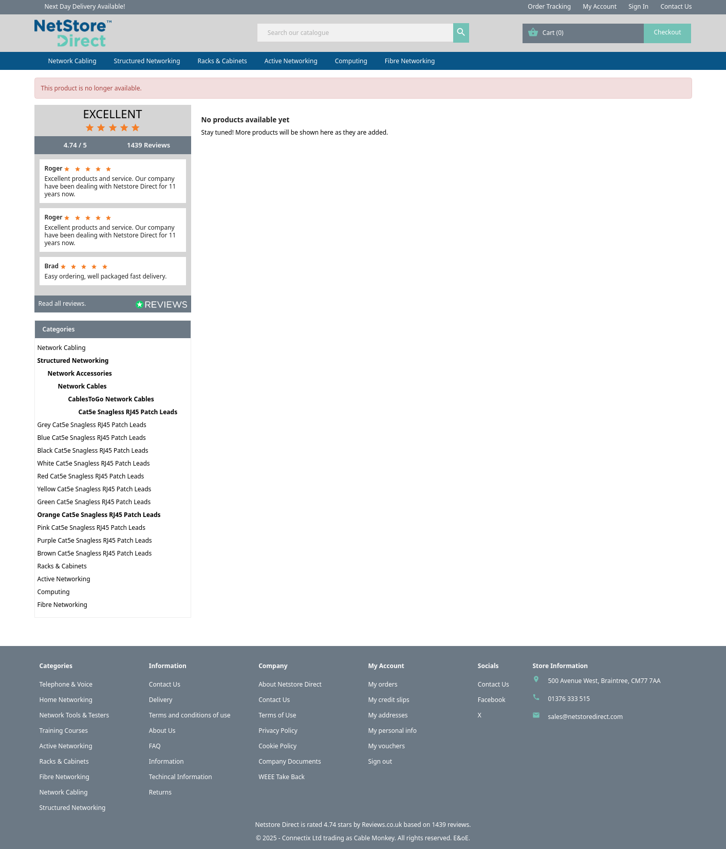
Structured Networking (147, 61)
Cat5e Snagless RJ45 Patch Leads (128, 412)
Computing (351, 61)
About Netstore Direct (290, 684)
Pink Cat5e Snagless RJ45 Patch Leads (91, 527)
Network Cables (82, 386)
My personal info (392, 730)
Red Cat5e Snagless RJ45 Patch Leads (91, 476)
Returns (160, 792)
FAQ (155, 746)
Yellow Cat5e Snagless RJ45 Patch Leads (95, 489)
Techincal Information (180, 776)
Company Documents (289, 761)
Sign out (380, 761)
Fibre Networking (410, 61)
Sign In (638, 6)
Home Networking (66, 699)
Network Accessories (80, 373)
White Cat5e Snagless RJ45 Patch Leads (94, 463)
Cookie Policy (277, 746)
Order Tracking (549, 6)
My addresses (387, 715)
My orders (382, 684)
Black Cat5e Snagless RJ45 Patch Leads (93, 450)
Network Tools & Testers (74, 715)
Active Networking (291, 61)
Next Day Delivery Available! (85, 6)
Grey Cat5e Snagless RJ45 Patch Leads (92, 424)
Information (166, 761)
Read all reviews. (62, 303)
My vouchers (386, 746)
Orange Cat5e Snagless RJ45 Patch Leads (99, 514)
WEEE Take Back (281, 776)
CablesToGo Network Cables (111, 399)
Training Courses (64, 730)
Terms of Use (277, 715)
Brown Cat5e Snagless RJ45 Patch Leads (95, 553)
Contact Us (676, 6)
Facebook (492, 699)
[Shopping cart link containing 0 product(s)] (607, 33)
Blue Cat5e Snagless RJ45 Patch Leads (92, 437)
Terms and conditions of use (190, 715)
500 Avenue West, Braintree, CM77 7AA (604, 680)
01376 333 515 (569, 698)
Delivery (161, 699)
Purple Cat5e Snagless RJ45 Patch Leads (95, 540)
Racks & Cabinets (222, 61)
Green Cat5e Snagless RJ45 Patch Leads (94, 501)
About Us (162, 730)
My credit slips (388, 699)
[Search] (363, 32)
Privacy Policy (277, 730)
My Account (600, 6)
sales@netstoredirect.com (585, 716)
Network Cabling (72, 61)
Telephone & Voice (66, 684)
